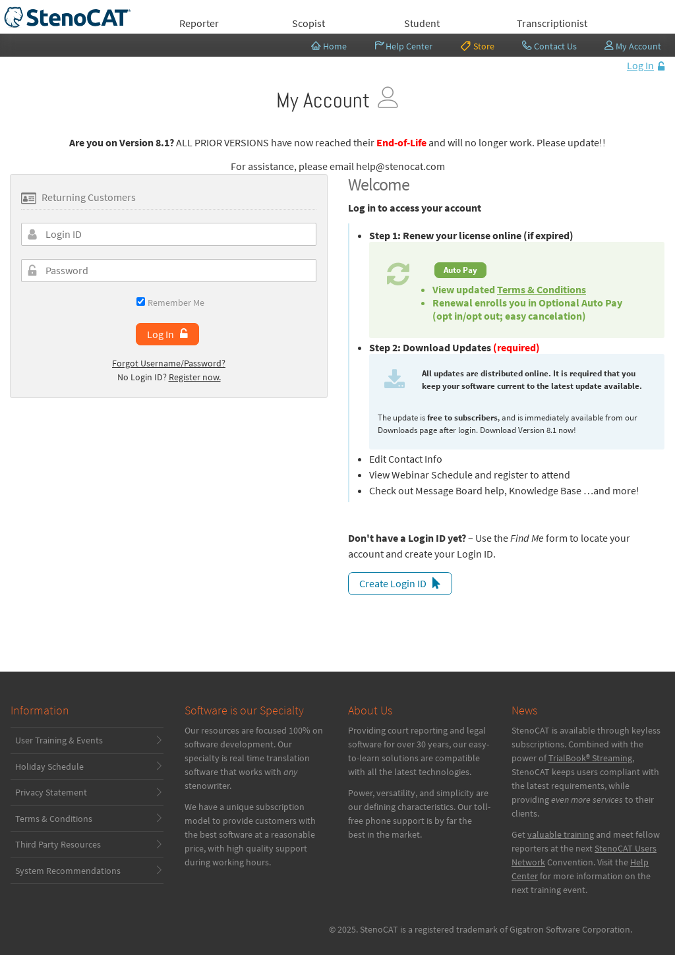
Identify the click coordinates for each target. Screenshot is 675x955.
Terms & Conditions (541, 289)
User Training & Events (59, 740)
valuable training (560, 834)
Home (329, 46)
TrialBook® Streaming (590, 758)
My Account (633, 46)
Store (477, 45)
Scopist (308, 23)
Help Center (403, 46)
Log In (640, 65)
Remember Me (170, 302)
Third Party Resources (58, 844)
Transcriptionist (552, 23)
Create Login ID (392, 583)
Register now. (195, 377)
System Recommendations (68, 871)
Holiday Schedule (49, 766)
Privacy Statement (51, 792)
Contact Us (549, 46)
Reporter (199, 23)
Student (422, 23)
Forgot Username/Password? (168, 363)
